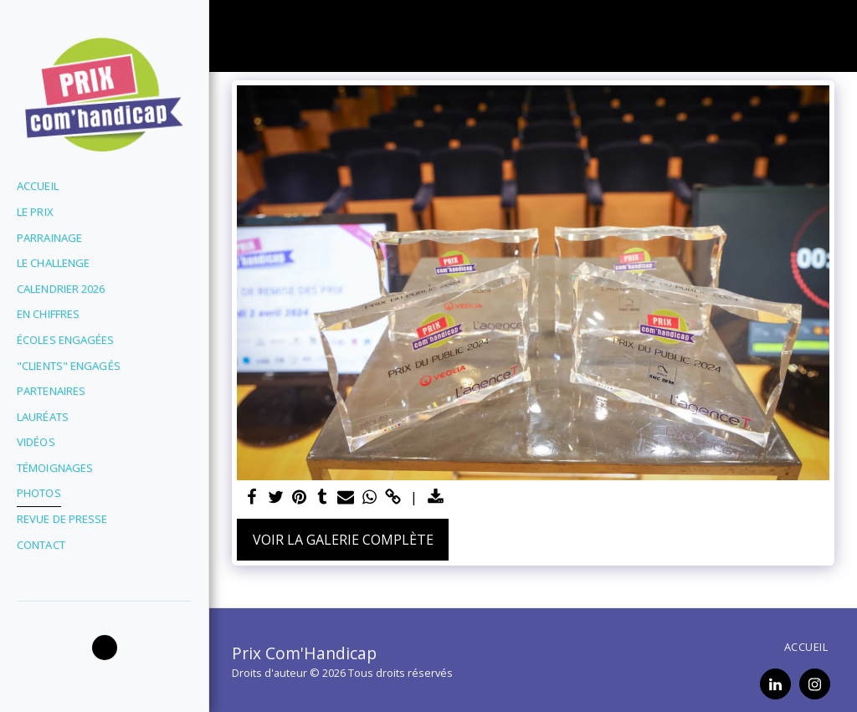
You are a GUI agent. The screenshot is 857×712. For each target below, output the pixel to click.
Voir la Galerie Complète (343, 539)
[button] (104, 647)
